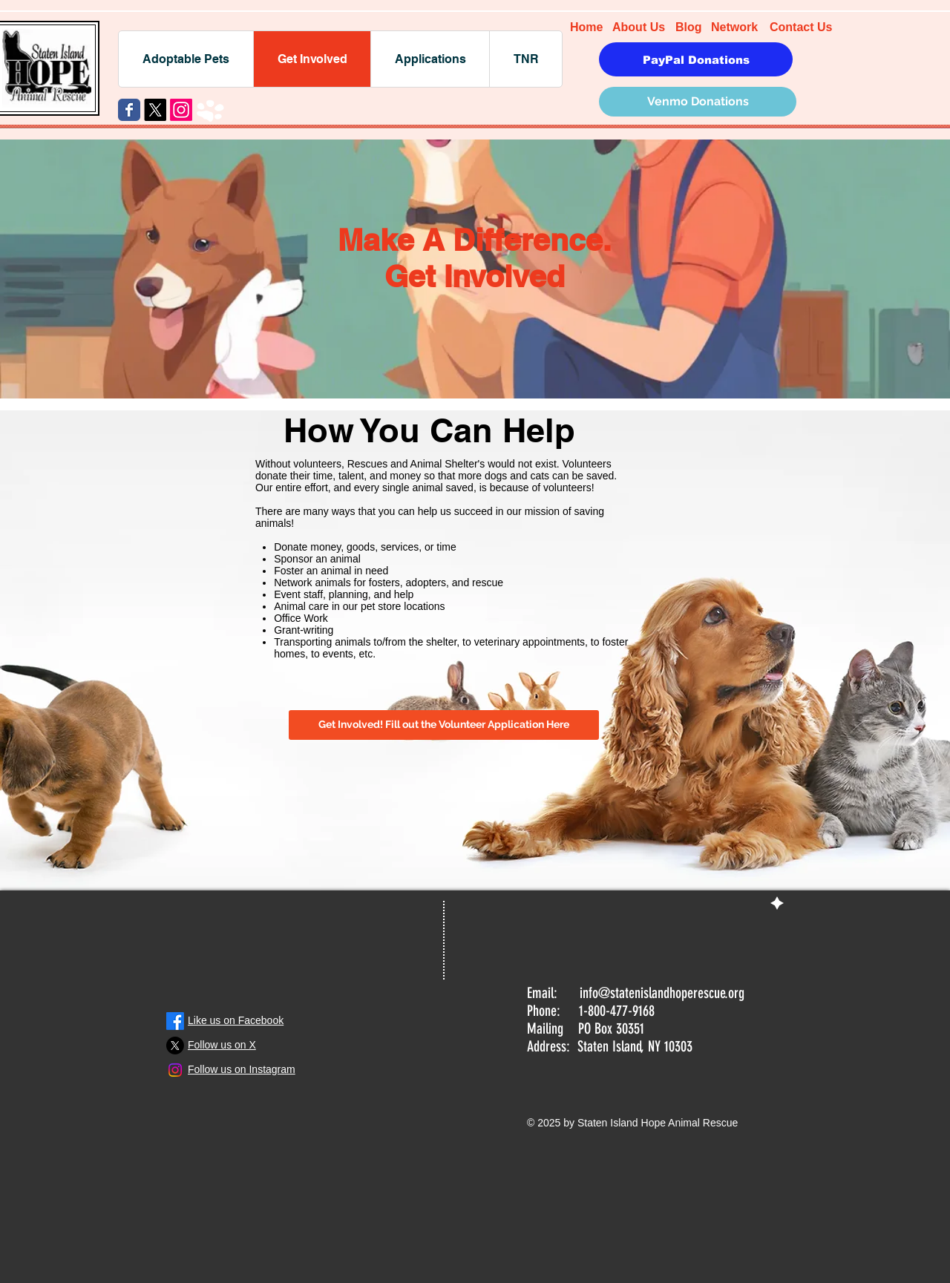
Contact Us (801, 27)
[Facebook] (175, 1021)
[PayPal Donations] (696, 59)
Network (734, 27)
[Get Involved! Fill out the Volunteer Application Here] (444, 725)
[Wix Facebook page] (129, 110)
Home (586, 27)
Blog (688, 27)
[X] (155, 110)
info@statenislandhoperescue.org (662, 993)
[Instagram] (181, 110)
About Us (638, 27)
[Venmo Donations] (697, 102)
